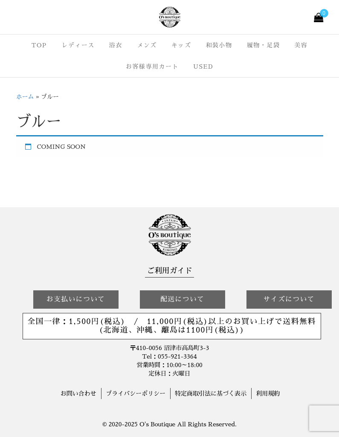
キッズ (181, 45)
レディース (78, 45)
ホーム (25, 97)
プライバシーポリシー (135, 393)
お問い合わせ (78, 393)
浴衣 (115, 45)
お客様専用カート (152, 66)
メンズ (147, 45)
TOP (39, 45)
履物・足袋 (263, 45)
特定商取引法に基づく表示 (210, 393)
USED (203, 66)
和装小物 (219, 45)
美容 (300, 45)
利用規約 (268, 393)
